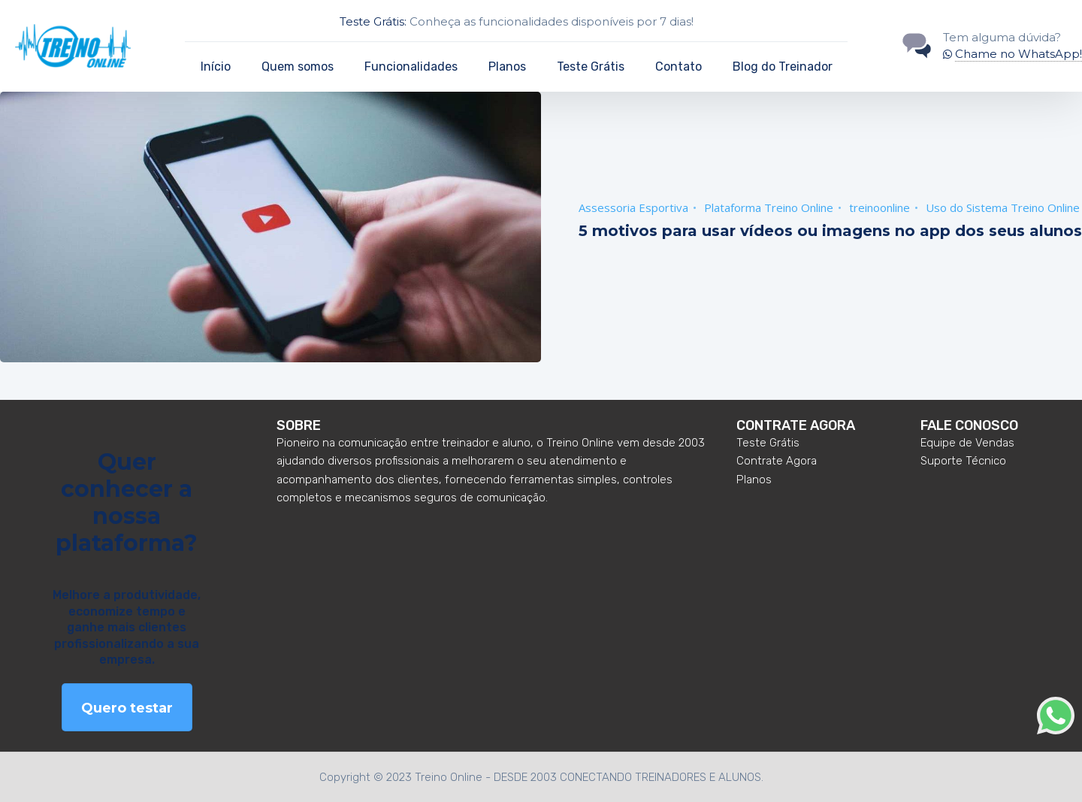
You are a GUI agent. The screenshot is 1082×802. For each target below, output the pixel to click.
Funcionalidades (411, 66)
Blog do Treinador (783, 66)
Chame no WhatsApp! (1018, 54)
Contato (678, 66)
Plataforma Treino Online (768, 207)
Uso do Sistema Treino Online (1003, 207)
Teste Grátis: (373, 21)
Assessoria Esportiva (633, 207)
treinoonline (879, 207)
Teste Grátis (590, 66)
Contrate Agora (776, 461)
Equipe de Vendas (967, 442)
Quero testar (127, 708)
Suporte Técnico (963, 461)
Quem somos (297, 66)
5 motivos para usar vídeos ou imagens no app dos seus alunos (830, 231)
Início (216, 66)
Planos (507, 66)
